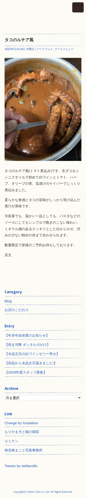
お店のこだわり (17, 310)
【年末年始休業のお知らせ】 (27, 335)
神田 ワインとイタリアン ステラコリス (43, 14)
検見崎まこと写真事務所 (23, 450)
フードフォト (44, 49)
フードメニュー (64, 49)
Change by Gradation (21, 423)
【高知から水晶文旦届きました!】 (31, 363)
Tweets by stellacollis (21, 466)
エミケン (11, 441)
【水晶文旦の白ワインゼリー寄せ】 (32, 354)
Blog (8, 301)
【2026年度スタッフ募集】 (26, 372)
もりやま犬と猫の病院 (22, 432)
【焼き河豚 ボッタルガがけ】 (27, 345)
